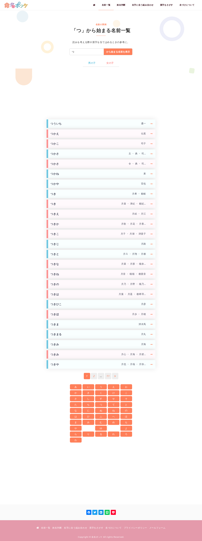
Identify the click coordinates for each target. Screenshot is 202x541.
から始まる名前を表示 (118, 51)
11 (108, 376)
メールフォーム (157, 527)
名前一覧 (45, 527)
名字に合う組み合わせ (75, 527)
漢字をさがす (96, 527)
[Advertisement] (101, 93)
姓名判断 (57, 527)
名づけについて (113, 527)
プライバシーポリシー (135, 527)
